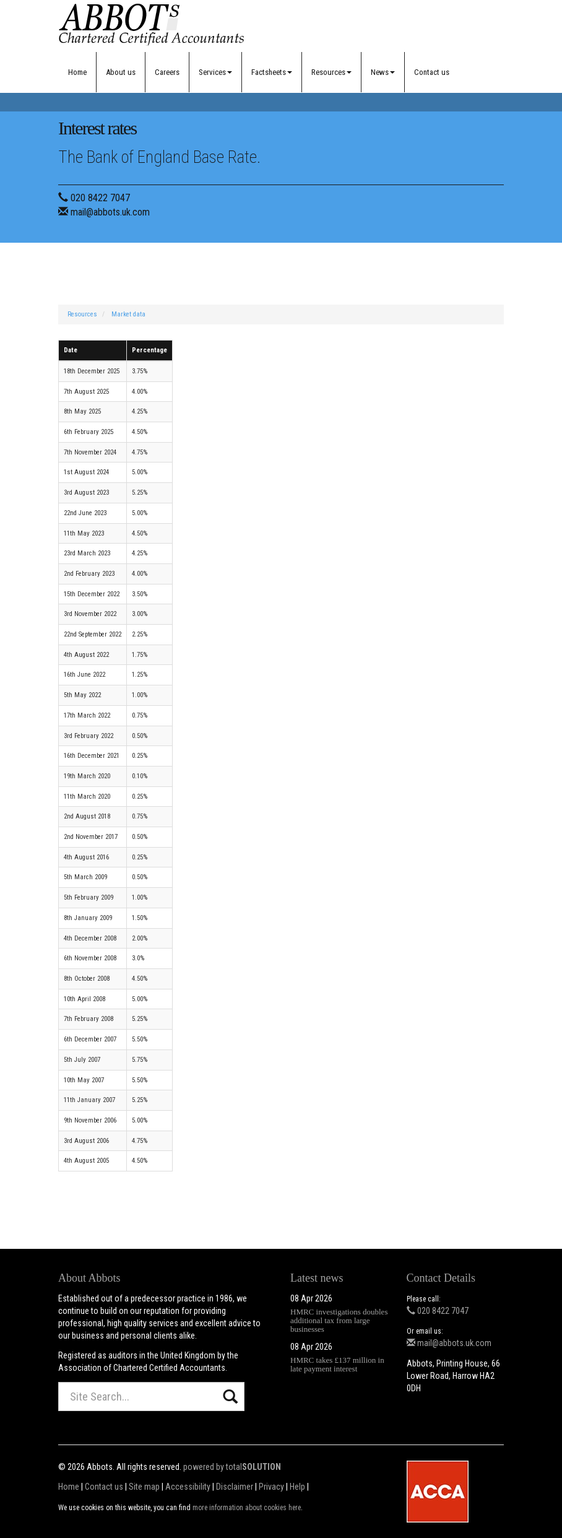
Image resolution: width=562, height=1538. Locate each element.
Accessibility (187, 1487)
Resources (331, 72)
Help (297, 1487)
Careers (167, 72)
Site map (144, 1487)
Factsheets (271, 72)
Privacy (271, 1487)
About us (121, 72)
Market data (128, 314)
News (383, 72)
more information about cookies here (246, 1507)
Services (215, 72)
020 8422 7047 (100, 198)
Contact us (431, 72)
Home (77, 72)
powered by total (232, 1467)
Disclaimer (234, 1487)
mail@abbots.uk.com (110, 212)
